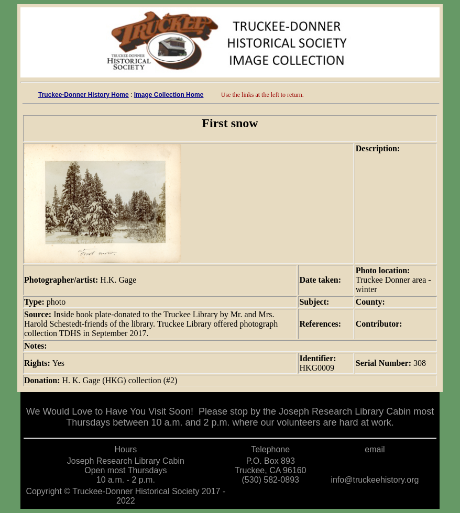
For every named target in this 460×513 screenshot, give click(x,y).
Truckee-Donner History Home (83, 94)
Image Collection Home (169, 94)
